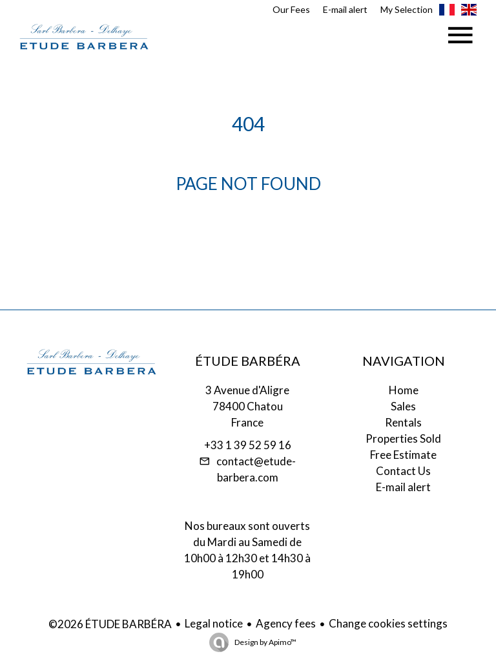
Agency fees (286, 623)
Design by (264, 642)
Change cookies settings (388, 623)
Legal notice (214, 623)
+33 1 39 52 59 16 (247, 445)
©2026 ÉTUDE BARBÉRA (110, 624)
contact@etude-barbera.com (256, 469)
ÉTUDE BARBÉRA (247, 360)
